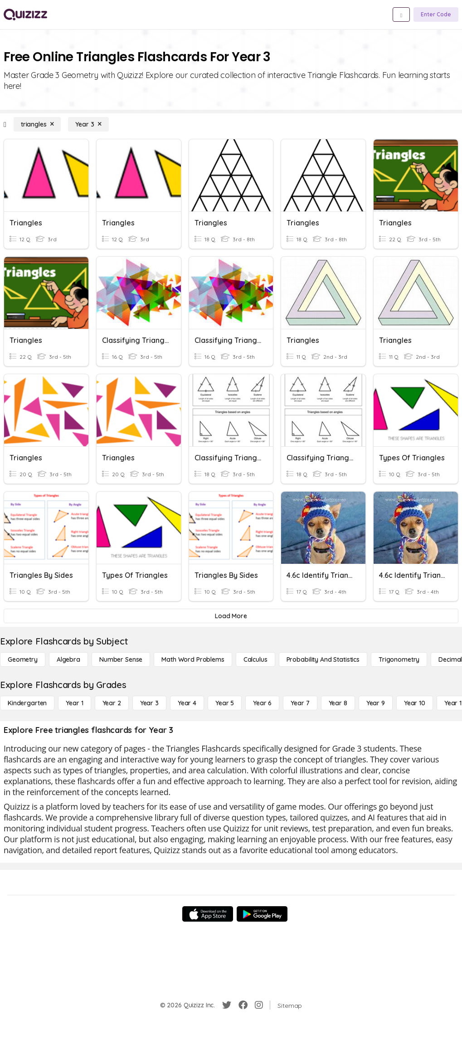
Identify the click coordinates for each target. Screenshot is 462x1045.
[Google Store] (262, 914)
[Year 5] (225, 703)
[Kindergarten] (27, 703)
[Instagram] (259, 1005)
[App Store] (207, 914)
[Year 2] (112, 703)
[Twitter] (226, 1005)
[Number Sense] (121, 659)
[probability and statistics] (323, 659)
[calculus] (255, 659)
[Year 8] (338, 703)
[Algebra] (68, 659)
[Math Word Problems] (193, 659)
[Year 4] (187, 703)
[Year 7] (300, 703)
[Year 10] (414, 703)
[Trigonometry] (399, 659)
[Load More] (231, 616)
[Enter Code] (435, 14)
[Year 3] (88, 124)
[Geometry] (22, 659)
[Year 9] (376, 703)
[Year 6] (262, 703)
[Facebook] (243, 1005)
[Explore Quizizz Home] (25, 14)
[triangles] (37, 124)
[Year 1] (74, 703)
